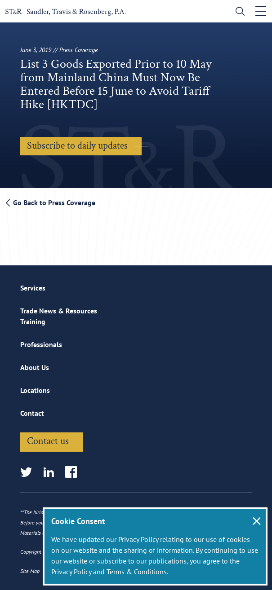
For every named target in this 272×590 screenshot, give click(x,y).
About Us (34, 367)
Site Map (30, 571)
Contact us (48, 441)
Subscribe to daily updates (77, 145)
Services (32, 287)
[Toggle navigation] (261, 11)
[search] (238, 12)
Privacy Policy (71, 571)
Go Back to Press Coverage (50, 202)
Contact (32, 413)
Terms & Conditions (137, 571)
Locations (35, 390)
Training (32, 321)
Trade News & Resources (58, 310)
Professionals (41, 344)
